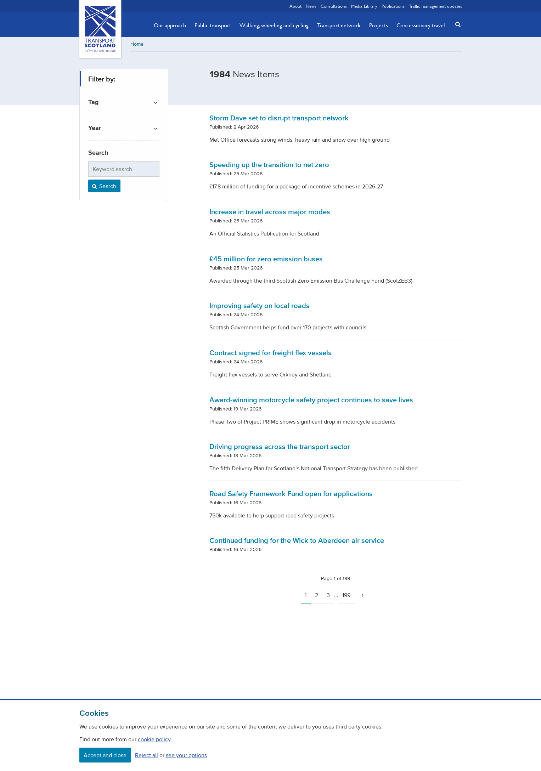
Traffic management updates (435, 6)
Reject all (146, 755)
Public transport (213, 25)
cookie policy (154, 739)
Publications (393, 6)
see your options (186, 755)
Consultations (334, 6)
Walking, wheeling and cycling (274, 25)
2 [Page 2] (316, 595)
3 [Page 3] (328, 595)
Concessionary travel (420, 25)
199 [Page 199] (346, 595)
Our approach (170, 25)
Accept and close (105, 755)
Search (104, 186)
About (295, 6)
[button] (456, 24)
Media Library (364, 6)
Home (136, 44)
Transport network (339, 25)
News (311, 6)
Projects (378, 25)
